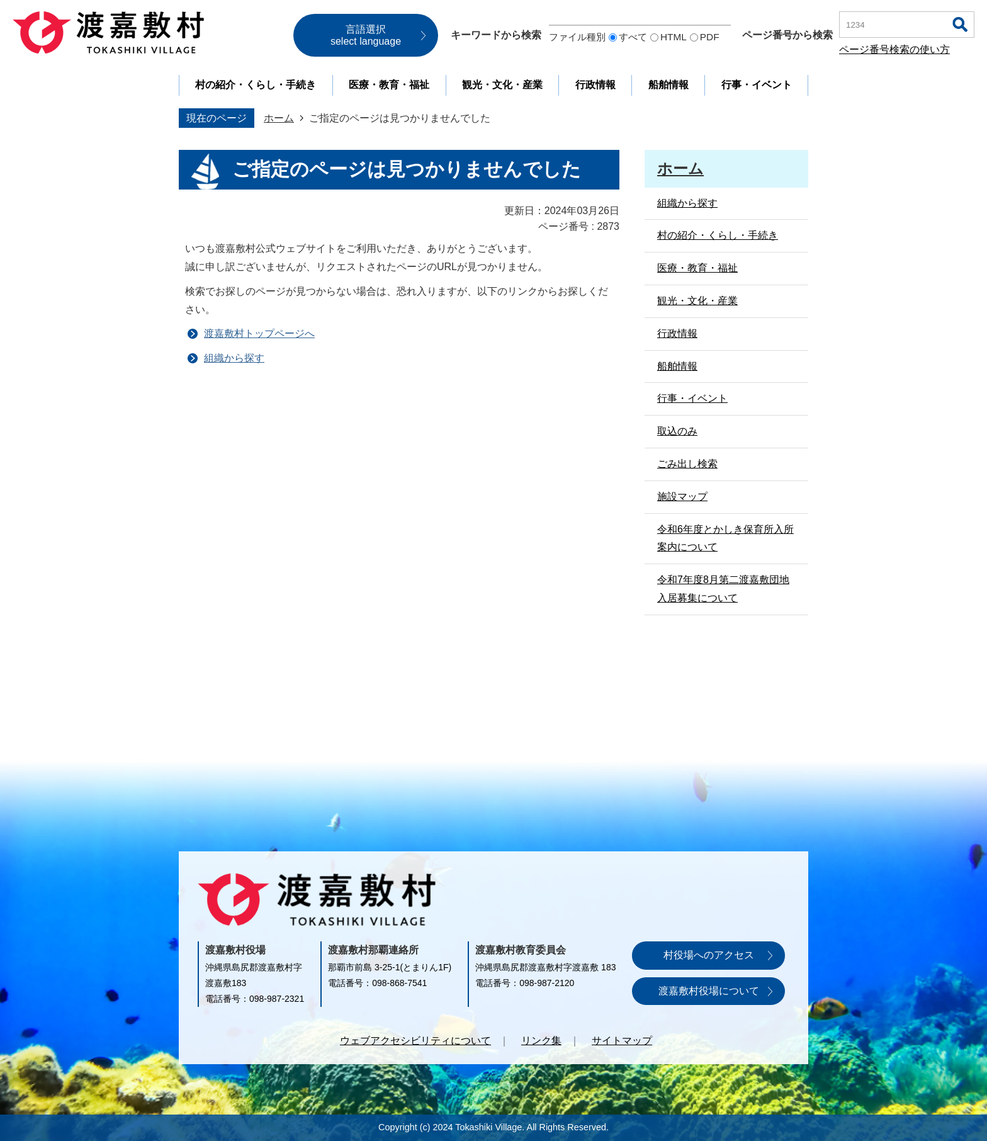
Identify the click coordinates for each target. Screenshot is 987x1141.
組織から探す (234, 358)
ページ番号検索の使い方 (894, 49)
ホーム (279, 118)
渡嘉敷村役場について (708, 990)
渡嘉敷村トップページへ (259, 333)
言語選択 (365, 35)
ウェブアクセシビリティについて (415, 1040)
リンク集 (541, 1040)
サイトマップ (622, 1040)
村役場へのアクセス (708, 955)
